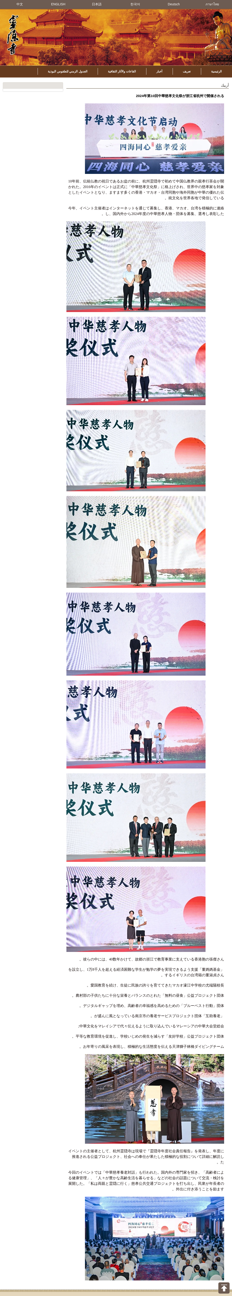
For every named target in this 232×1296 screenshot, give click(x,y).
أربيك (225, 85)
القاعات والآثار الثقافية (122, 71)
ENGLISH (58, 4)
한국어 (135, 4)
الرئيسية (216, 71)
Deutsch (174, 4)
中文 (19, 4)
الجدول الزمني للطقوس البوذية (67, 71)
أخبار (159, 71)
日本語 (97, 4)
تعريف (187, 71)
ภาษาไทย (212, 4)
